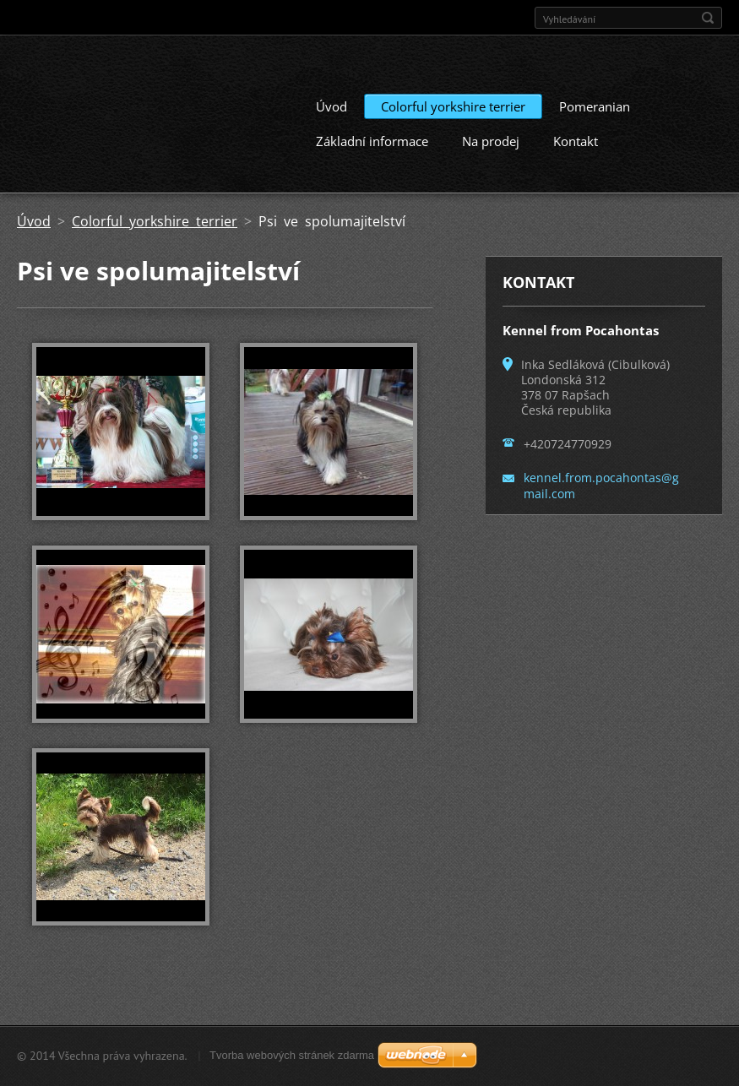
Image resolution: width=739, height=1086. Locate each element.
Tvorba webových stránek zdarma (291, 1055)
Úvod (331, 106)
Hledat (707, 17)
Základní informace (372, 141)
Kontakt (575, 141)
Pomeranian (594, 106)
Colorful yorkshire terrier (453, 106)
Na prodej (490, 141)
